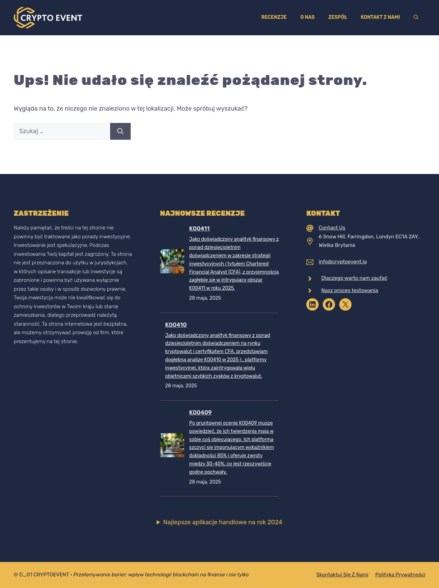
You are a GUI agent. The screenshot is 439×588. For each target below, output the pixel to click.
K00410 (176, 324)
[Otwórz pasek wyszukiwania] (416, 17)
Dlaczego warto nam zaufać (354, 278)
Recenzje (274, 17)
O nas (307, 17)
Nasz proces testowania (349, 290)
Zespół (338, 17)
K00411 (199, 228)
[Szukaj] (120, 131)
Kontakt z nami (380, 17)
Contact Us (332, 228)
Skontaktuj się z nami (342, 575)
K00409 (200, 412)
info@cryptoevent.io (343, 262)
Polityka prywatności (400, 575)
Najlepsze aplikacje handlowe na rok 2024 (223, 522)
